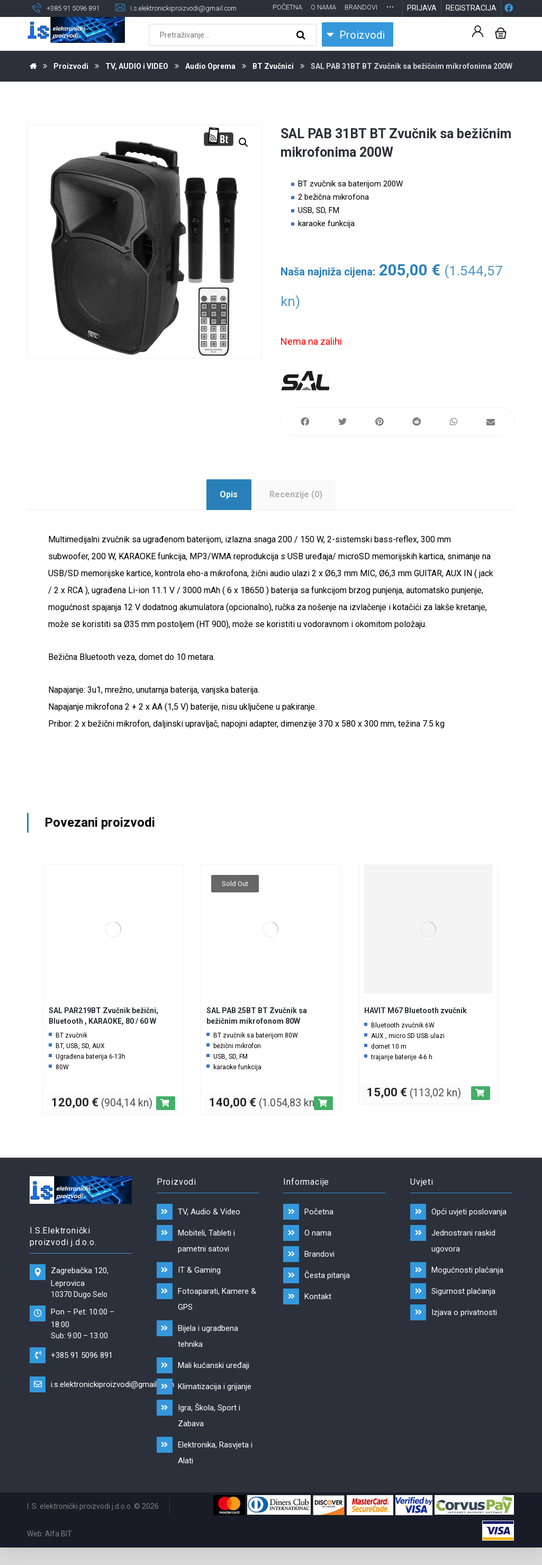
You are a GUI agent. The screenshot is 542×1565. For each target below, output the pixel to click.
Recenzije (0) (295, 511)
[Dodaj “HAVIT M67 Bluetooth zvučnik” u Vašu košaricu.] (480, 1110)
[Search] (302, 52)
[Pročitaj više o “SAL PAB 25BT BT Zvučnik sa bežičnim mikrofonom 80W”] (323, 1120)
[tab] (228, 511)
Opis (229, 511)
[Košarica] (501, 49)
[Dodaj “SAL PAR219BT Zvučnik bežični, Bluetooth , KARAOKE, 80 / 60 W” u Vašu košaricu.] (165, 1120)
